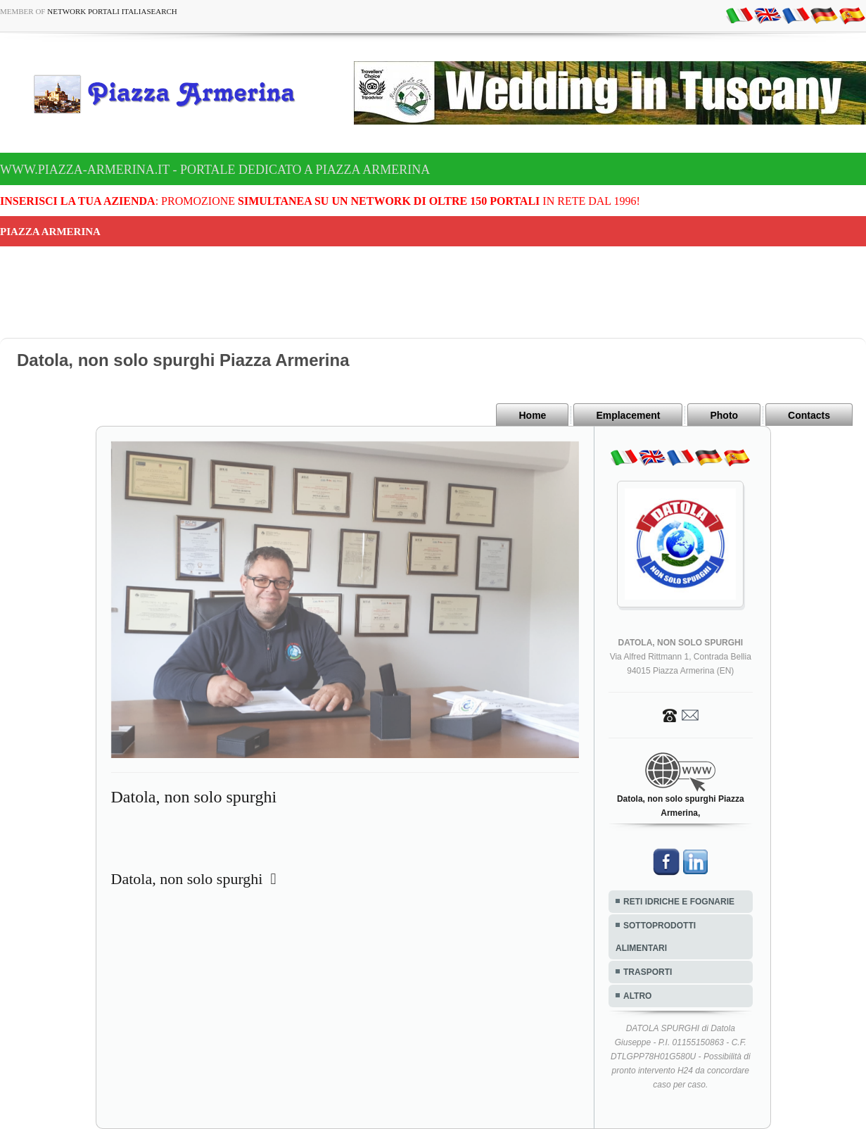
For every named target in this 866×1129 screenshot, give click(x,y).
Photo (724, 415)
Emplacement (628, 415)
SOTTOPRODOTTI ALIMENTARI (656, 937)
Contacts (809, 415)
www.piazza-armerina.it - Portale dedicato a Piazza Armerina (215, 170)
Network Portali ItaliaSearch (112, 11)
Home (532, 415)
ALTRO (637, 996)
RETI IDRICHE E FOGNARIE (678, 902)
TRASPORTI (647, 972)
